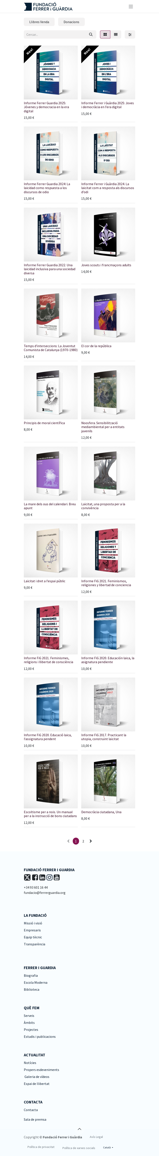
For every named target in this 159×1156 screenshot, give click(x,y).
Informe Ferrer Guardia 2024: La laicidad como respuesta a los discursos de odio (47, 188)
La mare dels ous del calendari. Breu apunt (50, 506)
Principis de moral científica (44, 423)
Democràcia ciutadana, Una (101, 812)
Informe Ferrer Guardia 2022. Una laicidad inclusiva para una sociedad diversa (49, 269)
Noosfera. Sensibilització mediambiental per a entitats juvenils (102, 427)
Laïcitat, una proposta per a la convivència (103, 506)
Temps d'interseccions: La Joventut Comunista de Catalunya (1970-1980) (51, 348)
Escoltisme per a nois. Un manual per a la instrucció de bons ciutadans (50, 814)
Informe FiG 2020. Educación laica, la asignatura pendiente (107, 660)
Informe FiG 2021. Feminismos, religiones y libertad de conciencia (106, 583)
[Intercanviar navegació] (130, 6)
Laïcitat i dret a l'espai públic (44, 581)
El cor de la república (96, 346)
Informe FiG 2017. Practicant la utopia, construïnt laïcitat (103, 737)
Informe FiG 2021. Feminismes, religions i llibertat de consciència (48, 660)
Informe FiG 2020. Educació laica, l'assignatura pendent (48, 737)
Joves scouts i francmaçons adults (106, 265)
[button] (79, 1129)
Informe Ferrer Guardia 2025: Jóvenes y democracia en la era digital (46, 107)
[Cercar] (90, 34)
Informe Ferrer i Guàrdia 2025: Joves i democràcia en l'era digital (107, 105)
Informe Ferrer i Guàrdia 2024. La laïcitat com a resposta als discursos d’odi (107, 188)
